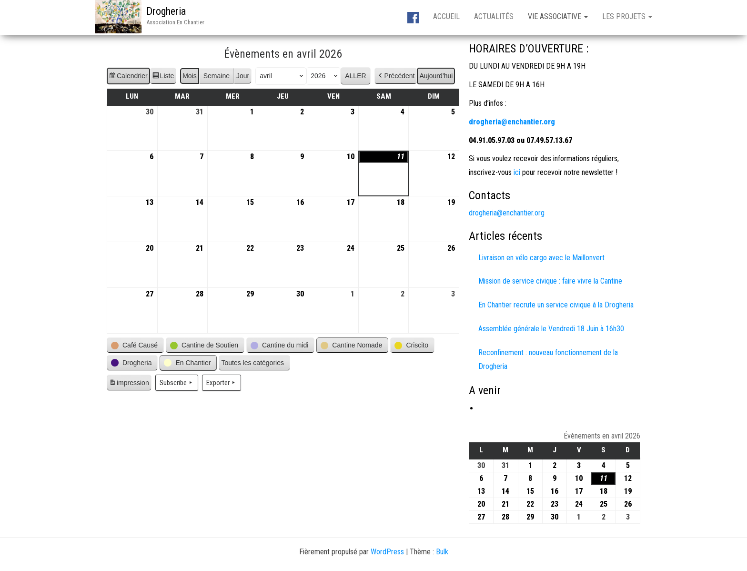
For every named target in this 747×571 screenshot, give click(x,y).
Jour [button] (242, 76)
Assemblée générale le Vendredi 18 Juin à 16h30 (551, 328)
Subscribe (177, 382)
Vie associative (558, 16)
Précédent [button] (396, 76)
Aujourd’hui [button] (436, 76)
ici (516, 172)
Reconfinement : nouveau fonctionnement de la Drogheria (548, 359)
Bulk (442, 551)
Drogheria (166, 11)
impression (129, 384)
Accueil (446, 16)
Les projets (627, 16)
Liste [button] (163, 77)
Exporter (221, 382)
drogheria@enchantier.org (507, 212)
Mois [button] (189, 76)
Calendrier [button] (128, 77)
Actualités (494, 16)
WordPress (387, 551)
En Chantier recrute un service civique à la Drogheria (556, 304)
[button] (135, 345)
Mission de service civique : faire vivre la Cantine (550, 281)
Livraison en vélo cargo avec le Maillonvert (541, 257)
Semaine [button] (216, 76)
